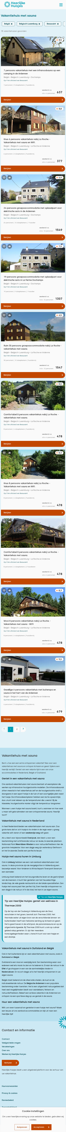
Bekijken (7, 100)
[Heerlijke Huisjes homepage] (14, 4)
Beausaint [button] (51, 24)
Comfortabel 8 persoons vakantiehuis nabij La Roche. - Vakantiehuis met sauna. (31, 553)
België (16, 957)
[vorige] (4, 729)
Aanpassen (22, 1127)
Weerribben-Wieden (24, 844)
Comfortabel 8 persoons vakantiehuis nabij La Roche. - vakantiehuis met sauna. (31, 416)
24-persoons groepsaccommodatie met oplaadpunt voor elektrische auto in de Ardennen (33, 209)
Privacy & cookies (9, 1093)
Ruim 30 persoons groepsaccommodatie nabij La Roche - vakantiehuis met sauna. (32, 347)
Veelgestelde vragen (11, 1043)
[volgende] (23, 729)
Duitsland (6, 957)
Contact (6, 1039)
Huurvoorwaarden (10, 1086)
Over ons (6, 1050)
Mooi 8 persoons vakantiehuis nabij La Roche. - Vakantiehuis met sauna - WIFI (27, 622)
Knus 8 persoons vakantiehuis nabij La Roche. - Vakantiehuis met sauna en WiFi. (27, 485)
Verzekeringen (8, 1047)
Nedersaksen (8, 972)
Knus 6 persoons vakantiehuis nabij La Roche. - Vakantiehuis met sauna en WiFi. (27, 141)
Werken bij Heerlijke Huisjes (14, 1054)
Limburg (11, 862)
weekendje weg (33, 833)
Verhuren (8, 1063)
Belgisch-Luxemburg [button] (28, 24)
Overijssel (31, 838)
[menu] (61, 4)
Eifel (3, 969)
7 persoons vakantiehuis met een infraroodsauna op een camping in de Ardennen (32, 72)
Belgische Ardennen (35, 983)
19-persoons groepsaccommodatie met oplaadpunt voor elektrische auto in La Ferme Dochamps (33, 278)
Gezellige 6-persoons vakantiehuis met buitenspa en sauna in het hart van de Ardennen (30, 691)
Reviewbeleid (8, 1100)
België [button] (7, 24)
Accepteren (39, 1127)
